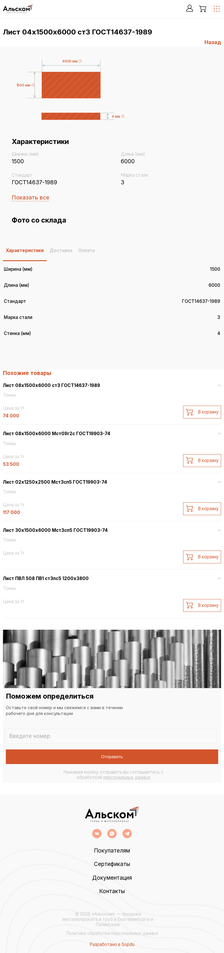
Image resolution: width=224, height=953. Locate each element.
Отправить (112, 756)
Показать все (30, 197)
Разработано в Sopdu (112, 944)
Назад (212, 42)
